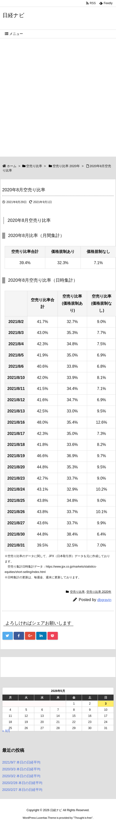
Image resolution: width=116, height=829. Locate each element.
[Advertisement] (58, 99)
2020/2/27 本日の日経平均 (22, 790)
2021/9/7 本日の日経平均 (21, 762)
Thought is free (83, 817)
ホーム (11, 166)
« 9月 (6, 731)
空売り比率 (34, 166)
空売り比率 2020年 (66, 166)
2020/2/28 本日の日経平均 (22, 783)
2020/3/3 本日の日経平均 (21, 769)
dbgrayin (104, 600)
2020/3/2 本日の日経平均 (21, 776)
